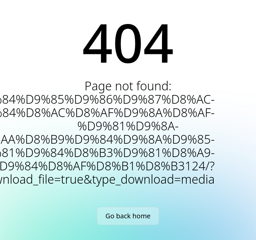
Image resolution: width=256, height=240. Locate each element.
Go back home (127, 215)
